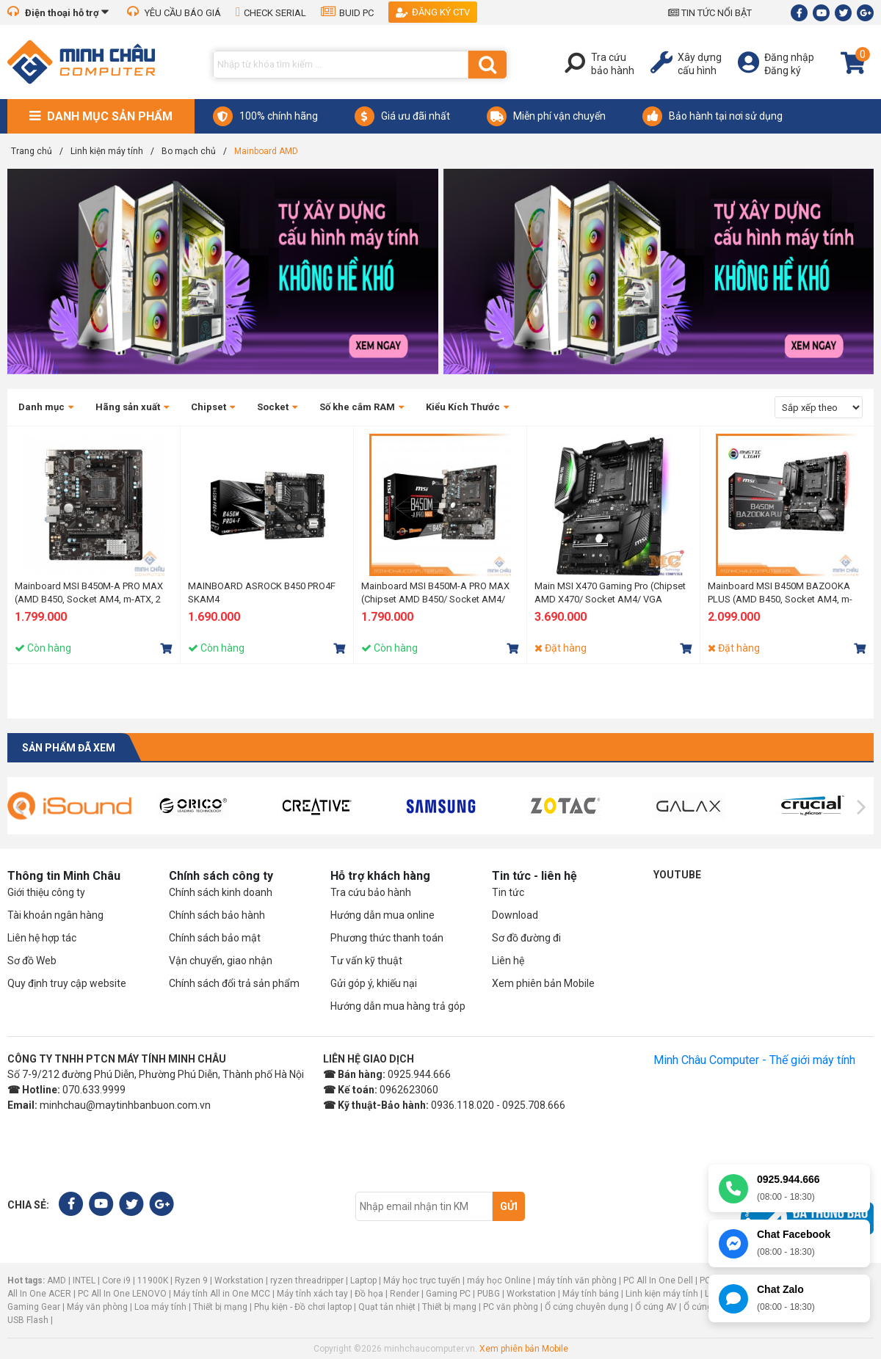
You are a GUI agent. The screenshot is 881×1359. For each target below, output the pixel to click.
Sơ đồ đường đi (526, 938)
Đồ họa (369, 1294)
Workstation (239, 1280)
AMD (56, 1280)
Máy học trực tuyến (421, 1280)
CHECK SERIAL (271, 12)
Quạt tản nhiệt (387, 1307)
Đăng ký (782, 70)
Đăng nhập (789, 57)
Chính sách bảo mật (215, 938)
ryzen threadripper (307, 1280)
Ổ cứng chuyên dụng (586, 1307)
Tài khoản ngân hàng (55, 915)
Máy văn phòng (97, 1307)
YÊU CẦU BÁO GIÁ (174, 12)
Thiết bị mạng (220, 1307)
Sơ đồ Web (32, 960)
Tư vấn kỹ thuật (366, 960)
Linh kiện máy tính (662, 1294)
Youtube (677, 875)
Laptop (363, 1280)
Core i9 (116, 1280)
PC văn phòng (510, 1307)
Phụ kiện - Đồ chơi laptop (303, 1307)
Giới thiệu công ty (46, 892)
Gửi (509, 1206)
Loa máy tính (160, 1307)
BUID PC (347, 12)
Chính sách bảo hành (217, 915)
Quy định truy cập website (66, 983)
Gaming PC (448, 1294)
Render (404, 1294)
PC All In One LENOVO (122, 1294)
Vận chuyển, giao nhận (220, 960)
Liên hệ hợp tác (41, 938)
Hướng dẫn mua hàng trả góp (397, 1006)
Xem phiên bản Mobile (543, 983)
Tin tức (508, 892)
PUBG (488, 1294)
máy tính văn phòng (577, 1280)
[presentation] (19, 807)
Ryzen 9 (191, 1280)
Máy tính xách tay (312, 1294)
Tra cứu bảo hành (370, 892)
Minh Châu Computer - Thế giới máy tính (754, 1060)
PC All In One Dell (658, 1280)
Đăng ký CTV (433, 12)
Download (515, 915)
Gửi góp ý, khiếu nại (373, 983)
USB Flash (29, 1320)
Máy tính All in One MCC (221, 1294)
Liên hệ (508, 960)
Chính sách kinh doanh (220, 892)
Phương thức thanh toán (386, 938)
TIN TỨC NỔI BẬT (710, 12)
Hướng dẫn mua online (382, 915)
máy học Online (499, 1280)
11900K (152, 1280)
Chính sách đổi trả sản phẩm (234, 983)
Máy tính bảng (590, 1294)
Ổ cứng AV (656, 1307)
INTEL (84, 1280)
